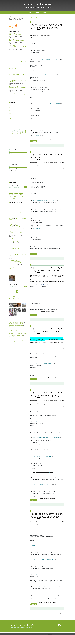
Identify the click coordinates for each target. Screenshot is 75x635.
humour (21, 194)
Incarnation (11, 326)
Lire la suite (33, 141)
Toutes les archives (12, 120)
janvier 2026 (11, 113)
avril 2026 (10, 108)
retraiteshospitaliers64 (37, 4)
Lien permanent (34, 257)
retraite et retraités (13, 164)
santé (11, 166)
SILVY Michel (11, 212)
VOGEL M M (11, 268)
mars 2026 (11, 110)
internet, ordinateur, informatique (16, 155)
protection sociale (13, 160)
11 (25, 130)
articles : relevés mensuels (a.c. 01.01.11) (17, 145)
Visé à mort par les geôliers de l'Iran (15, 333)
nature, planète (13, 157)
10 (22, 130)
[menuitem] (30, 12)
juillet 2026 (11, 104)
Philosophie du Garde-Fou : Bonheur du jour (17, 323)
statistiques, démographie (15, 170)
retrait (10, 198)
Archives (37, 12)
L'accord (10, 330)
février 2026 (11, 112)
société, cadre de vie (14, 168)
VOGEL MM (11, 206)
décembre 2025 (11, 115)
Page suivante (62, 613)
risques (19, 196)
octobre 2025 (11, 118)
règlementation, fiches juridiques (16, 162)
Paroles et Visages (12, 341)
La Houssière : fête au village (14, 327)
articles (23, 196)
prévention (11, 194)
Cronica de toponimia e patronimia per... (16, 335)
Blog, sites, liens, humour (14, 149)
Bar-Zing (24, 333)
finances (11, 153)
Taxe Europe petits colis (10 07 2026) (17, 40)
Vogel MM (11, 232)
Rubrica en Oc (11, 336)
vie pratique (12, 172)
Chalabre (22, 332)
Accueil (30, 12)
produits (14, 198)
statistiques (20, 198)
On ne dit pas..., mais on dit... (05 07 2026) (17, 74)
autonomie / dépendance (15, 147)
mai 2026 (10, 107)
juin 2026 (10, 105)
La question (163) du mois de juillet (15, 337)
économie (12, 151)
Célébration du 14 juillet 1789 (14, 332)
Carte (11, 177)
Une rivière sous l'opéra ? (13, 343)
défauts (10, 196)
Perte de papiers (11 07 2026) (15, 34)
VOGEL (10, 239)
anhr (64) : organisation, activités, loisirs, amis (17, 142)
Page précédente (46, 613)
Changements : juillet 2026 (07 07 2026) (17, 61)
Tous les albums (24, 316)
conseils (16, 194)
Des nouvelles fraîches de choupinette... (16, 325)
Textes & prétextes (16, 330)
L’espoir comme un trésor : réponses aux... (16, 322)
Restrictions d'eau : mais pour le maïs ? (16, 340)
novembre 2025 (11, 116)
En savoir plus (50, 634)
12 (58, 613)
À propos (44, 12)
